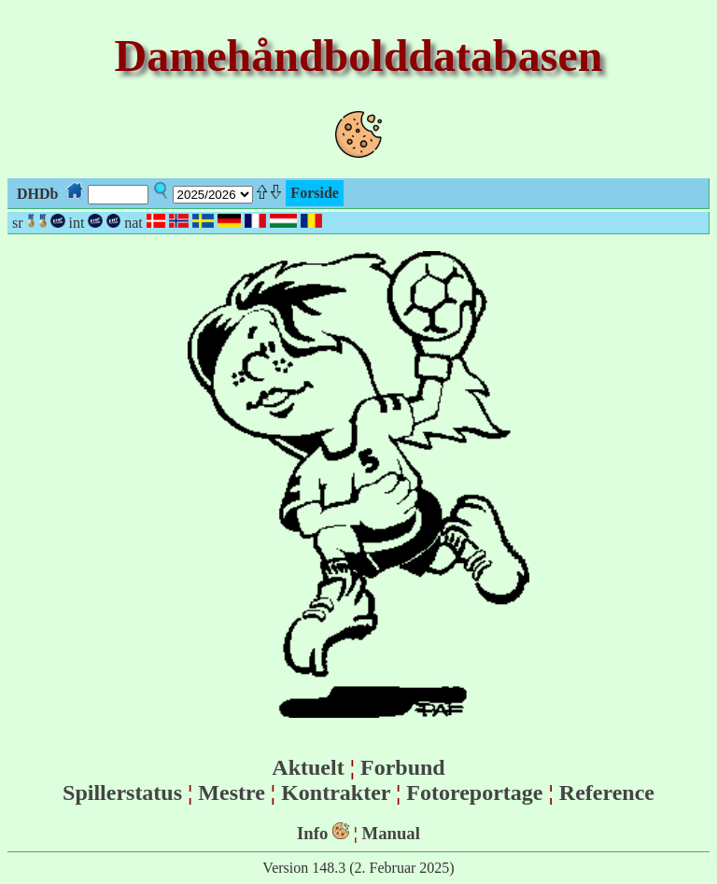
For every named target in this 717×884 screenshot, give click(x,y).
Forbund (402, 767)
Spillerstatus (122, 792)
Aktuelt (308, 767)
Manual (391, 833)
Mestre (231, 792)
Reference (606, 792)
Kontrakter (335, 792)
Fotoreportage (474, 792)
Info (312, 833)
